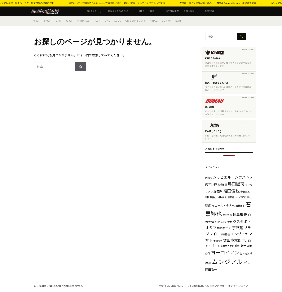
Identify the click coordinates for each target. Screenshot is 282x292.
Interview (172, 11)
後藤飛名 (218, 240)
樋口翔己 (211, 197)
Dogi (156, 11)
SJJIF (217, 222)
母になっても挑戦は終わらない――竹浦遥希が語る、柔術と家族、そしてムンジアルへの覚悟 (139, 3)
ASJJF (36, 20)
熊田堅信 (225, 234)
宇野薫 (237, 227)
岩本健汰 (244, 253)
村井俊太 (222, 197)
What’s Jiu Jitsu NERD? (171, 285)
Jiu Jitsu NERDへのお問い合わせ (206, 285)
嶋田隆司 (235, 183)
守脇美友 (245, 191)
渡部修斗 (232, 197)
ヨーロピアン (225, 252)
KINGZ (154, 20)
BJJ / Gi (96, 11)
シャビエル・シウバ (229, 177)
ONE (107, 20)
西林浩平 (240, 205)
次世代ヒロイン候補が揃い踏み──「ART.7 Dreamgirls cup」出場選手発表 (240, 3)
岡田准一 (211, 269)
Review (213, 11)
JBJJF (69, 20)
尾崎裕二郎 (224, 228)
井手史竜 (227, 215)
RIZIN (97, 20)
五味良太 (226, 222)
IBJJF (58, 20)
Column (193, 11)
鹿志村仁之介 (227, 246)
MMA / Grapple (122, 11)
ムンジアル (227, 261)
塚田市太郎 (232, 240)
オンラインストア (238, 285)
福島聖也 (240, 214)
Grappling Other (135, 20)
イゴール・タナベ (223, 205)
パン (247, 262)
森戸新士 (240, 246)
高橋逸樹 (222, 184)
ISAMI (178, 20)
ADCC (117, 20)
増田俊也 (231, 191)
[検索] (80, 66)
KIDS (141, 11)
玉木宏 (241, 197)
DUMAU (166, 20)
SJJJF (47, 20)
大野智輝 (216, 191)
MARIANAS (83, 20)
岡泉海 (208, 177)
